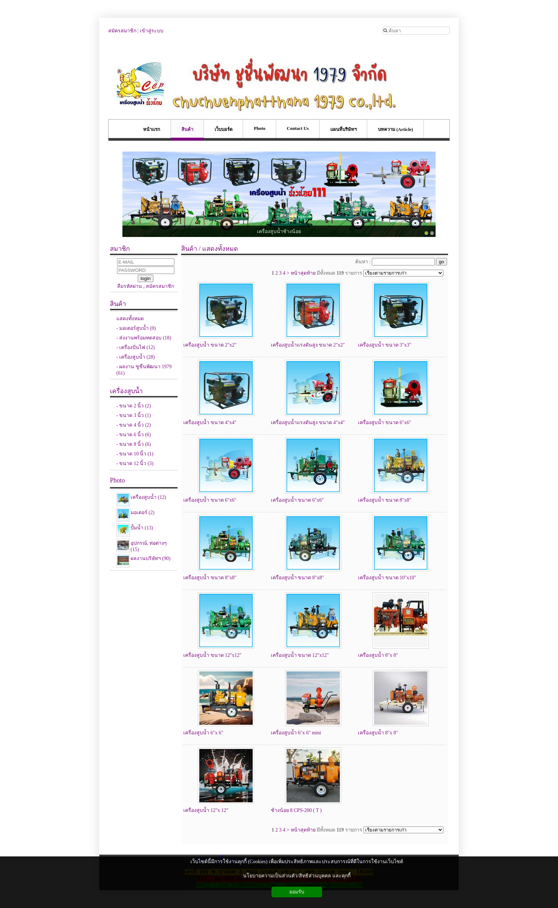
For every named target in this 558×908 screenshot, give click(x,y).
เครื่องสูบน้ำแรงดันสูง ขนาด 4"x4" (308, 422)
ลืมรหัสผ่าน (129, 286)
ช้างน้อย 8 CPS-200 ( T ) (296, 810)
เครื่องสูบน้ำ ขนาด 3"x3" (384, 345)
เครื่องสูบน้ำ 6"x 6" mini (296, 732)
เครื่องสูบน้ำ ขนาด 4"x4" (209, 422)
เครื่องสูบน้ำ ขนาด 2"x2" (209, 345)
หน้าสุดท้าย (303, 273)
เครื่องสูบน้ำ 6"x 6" (203, 732)
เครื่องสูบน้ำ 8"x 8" (378, 655)
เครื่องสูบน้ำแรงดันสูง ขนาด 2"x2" (308, 345)
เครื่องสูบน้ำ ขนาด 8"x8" (384, 500)
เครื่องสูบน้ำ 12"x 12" (205, 810)
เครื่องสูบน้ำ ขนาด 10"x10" (387, 577)
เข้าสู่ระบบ (151, 30)
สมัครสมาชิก (122, 30)
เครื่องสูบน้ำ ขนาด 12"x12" (212, 655)
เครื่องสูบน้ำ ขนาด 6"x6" (384, 422)
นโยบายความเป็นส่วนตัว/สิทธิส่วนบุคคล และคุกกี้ (296, 875)
